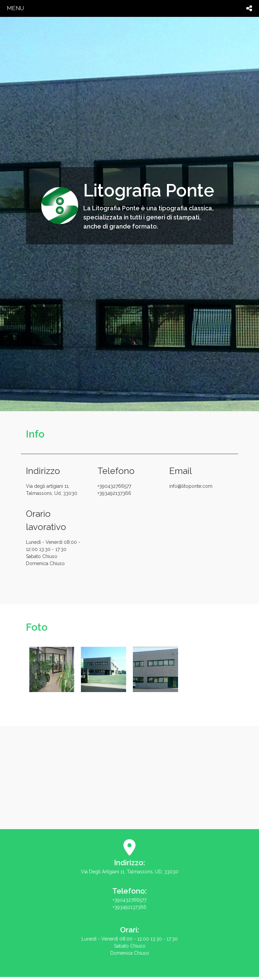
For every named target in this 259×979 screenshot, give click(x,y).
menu (15, 8)
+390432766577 (128, 490)
